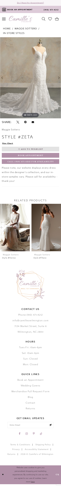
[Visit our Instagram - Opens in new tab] (26, 435)
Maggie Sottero (26, 29)
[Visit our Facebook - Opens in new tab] (19, 435)
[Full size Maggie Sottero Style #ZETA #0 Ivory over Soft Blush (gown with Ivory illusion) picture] (30, 78)
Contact (30, 404)
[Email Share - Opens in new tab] (33, 122)
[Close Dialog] (3, 476)
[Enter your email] (30, 426)
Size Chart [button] (8, 144)
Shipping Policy (43, 446)
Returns (30, 410)
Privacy (16, 451)
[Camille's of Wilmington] (20, 19)
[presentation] (15, 229)
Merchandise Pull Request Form (30, 393)
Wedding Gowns (30, 387)
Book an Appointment (30, 381)
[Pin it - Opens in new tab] (25, 122)
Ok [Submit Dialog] (57, 476)
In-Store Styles (14, 33)
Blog (30, 398)
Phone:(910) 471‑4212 (30, 316)
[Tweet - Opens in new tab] (17, 122)
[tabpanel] (30, 78)
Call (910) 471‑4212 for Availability (30, 163)
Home (7, 29)
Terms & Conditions (20, 446)
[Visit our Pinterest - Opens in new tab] (34, 435)
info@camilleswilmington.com (30, 322)
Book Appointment (31, 156)
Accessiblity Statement (37, 451)
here (33, 483)
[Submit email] (51, 426)
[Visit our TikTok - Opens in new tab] (41, 435)
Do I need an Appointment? (30, 3)
